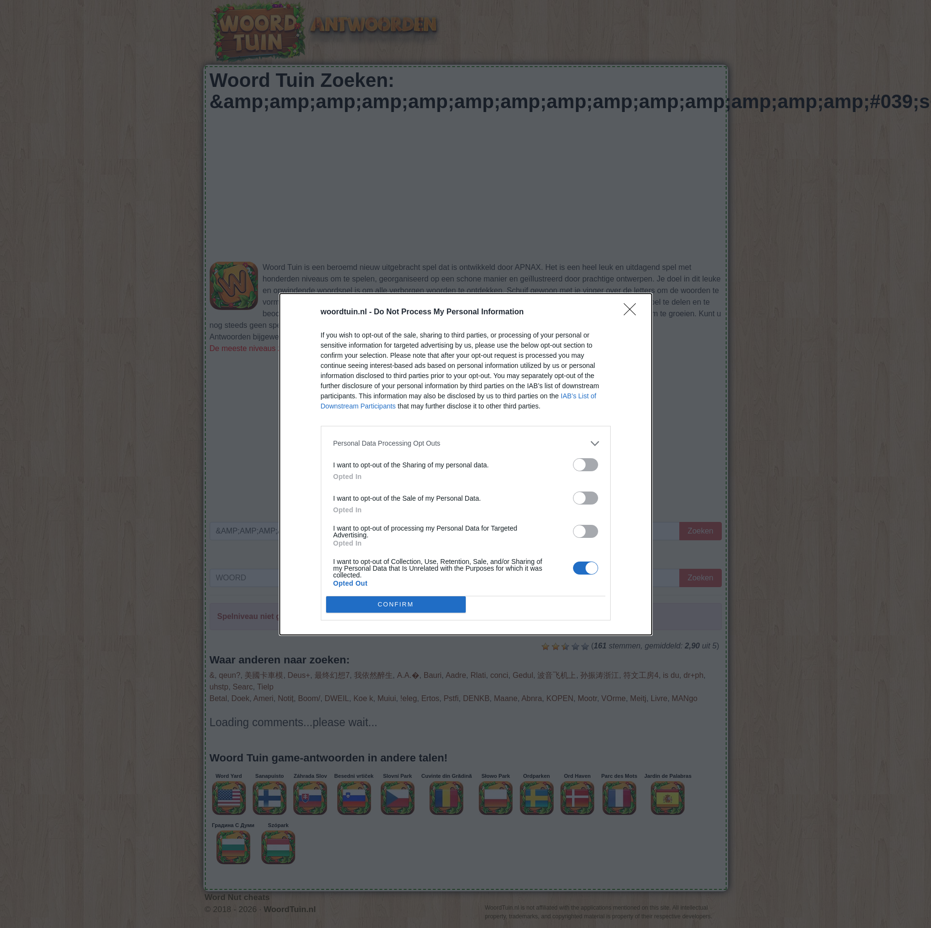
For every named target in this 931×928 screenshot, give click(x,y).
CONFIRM (396, 603)
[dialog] (466, 464)
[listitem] (465, 443)
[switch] (585, 464)
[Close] (633, 312)
